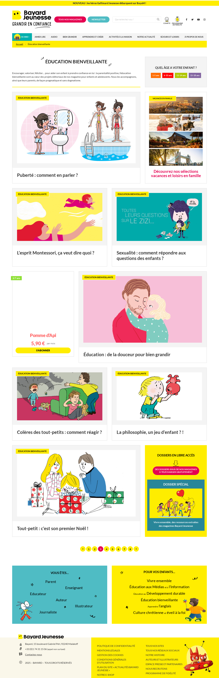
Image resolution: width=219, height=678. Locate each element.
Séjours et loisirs (169, 37)
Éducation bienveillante (159, 600)
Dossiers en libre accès (176, 455)
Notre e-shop (105, 674)
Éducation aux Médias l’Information (159, 587)
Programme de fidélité (161, 673)
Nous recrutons (156, 668)
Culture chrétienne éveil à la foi (159, 613)
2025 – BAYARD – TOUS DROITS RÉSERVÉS (48, 662)
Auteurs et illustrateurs (162, 659)
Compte (166, 23)
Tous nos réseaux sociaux (162, 650)
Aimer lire (40, 37)
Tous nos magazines (70, 19)
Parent (50, 582)
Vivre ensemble (159, 581)
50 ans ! (25, 37)
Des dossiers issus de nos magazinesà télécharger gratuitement (176, 470)
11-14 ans (181, 75)
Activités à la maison (120, 37)
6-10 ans (168, 75)
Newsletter (98, 19)
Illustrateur (84, 606)
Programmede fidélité (177, 23)
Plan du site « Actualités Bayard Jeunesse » (118, 669)
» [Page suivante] (136, 548)
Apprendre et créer (92, 37)
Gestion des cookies (110, 655)
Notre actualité (146, 37)
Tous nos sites (155, 645)
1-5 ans (155, 75)
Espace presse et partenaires (164, 664)
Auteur (61, 600)
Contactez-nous (33, 654)
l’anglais (159, 606)
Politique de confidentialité (116, 645)
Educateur (38, 594)
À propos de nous (194, 37)
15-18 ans (195, 75)
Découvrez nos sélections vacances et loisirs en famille (176, 173)
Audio (54, 37)
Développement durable (159, 593)
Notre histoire (155, 655)
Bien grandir (70, 37)
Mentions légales (108, 650)
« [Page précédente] (82, 548)
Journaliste (48, 612)
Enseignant (74, 588)
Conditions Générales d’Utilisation (111, 661)
